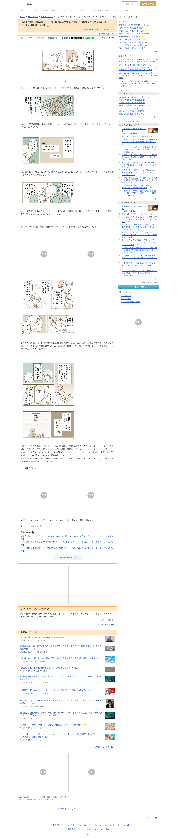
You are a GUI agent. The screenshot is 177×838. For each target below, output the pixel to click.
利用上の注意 (126, 299)
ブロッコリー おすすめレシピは (131, 108)
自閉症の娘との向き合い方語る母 (132, 106)
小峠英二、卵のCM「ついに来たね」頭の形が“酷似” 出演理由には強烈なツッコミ (57, 690)
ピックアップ (124, 21)
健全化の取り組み (102, 829)
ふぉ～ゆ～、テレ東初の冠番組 (131, 42)
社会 (64, 10)
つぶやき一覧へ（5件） (105, 624)
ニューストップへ (67, 812)
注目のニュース (125, 91)
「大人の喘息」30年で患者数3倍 (132, 103)
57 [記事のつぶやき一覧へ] (62, 637)
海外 (126, 10)
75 (148, 100)
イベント (110, 825)
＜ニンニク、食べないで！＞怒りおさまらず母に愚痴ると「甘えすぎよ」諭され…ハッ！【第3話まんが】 (139, 149)
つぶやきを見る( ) (106, 34)
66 (147, 108)
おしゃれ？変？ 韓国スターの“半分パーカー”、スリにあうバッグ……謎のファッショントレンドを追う (140, 242)
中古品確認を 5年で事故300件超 (132, 100)
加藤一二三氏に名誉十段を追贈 (131, 31)
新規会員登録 (148, 4)
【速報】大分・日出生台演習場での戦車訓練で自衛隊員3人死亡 (49, 668)
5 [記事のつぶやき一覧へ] (32, 649)
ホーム (22, 17)
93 (152, 33)
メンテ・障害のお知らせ (130, 302)
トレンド (54, 10)
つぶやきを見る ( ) (68, 557)
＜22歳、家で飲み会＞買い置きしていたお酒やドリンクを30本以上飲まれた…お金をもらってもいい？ (139, 180)
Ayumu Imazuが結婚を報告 (130, 36)
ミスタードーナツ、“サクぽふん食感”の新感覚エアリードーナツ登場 (51, 725)
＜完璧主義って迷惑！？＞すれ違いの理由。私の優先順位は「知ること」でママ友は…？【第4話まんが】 (139, 172)
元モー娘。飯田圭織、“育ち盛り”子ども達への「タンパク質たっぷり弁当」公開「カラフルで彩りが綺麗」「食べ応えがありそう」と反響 (138, 67)
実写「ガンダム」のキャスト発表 (132, 34)
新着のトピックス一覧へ (105, 747)
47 (148, 103)
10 (150, 45)
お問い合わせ (76, 825)
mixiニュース (33, 17)
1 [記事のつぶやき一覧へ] (99, 658)
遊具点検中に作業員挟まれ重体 (131, 28)
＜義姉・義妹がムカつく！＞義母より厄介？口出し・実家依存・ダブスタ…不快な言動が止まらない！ (139, 234)
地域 (72, 10)
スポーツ (117, 10)
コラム (135, 10)
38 (148, 48)
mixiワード (131, 825)
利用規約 (56, 825)
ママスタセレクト (107, 30)
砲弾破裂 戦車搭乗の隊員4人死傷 (132, 25)
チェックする (29, 38)
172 (148, 111)
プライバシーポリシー (85, 829)
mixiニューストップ (28, 10)
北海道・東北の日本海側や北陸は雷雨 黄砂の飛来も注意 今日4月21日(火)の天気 (58, 658)
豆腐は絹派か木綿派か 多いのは (131, 114)
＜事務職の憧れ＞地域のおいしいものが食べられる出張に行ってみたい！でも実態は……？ (139, 265)
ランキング (123, 122)
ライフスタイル (148, 10)
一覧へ (154, 51)
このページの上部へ (150, 818)
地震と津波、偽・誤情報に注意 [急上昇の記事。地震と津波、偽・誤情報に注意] (41, 637)
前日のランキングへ (150, 283)
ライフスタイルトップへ (67, 809)
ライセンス (65, 825)
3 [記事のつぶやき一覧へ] (81, 668)
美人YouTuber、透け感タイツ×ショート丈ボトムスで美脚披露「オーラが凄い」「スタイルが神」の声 (138, 75)
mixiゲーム (87, 825)
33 (148, 105)
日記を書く (54, 38)
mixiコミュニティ (99, 825)
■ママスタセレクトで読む (32, 526)
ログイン (130, 4)
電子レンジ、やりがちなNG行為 (132, 111)
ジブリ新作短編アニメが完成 (130, 39)
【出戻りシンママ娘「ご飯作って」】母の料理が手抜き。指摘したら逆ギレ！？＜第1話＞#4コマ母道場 (139, 193)
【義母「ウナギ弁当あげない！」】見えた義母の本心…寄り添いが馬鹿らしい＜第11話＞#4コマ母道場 (139, 157)
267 (147, 114)
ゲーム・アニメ (84, 10)
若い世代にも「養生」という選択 (132, 48)
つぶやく (42, 38)
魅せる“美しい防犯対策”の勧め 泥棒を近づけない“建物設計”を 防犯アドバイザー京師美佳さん (139, 165)
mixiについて (47, 825)
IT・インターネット (102, 10)
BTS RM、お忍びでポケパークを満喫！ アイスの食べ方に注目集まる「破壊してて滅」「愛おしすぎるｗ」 (138, 83)
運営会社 (71, 829)
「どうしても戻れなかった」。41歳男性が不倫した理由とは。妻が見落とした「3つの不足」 (139, 142)
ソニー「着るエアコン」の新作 (131, 45)
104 (152, 25)
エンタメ (43, 10)
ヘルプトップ (126, 296)
